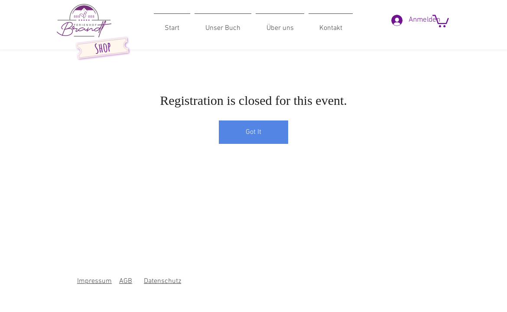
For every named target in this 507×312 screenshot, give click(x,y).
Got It (253, 132)
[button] (440, 20)
